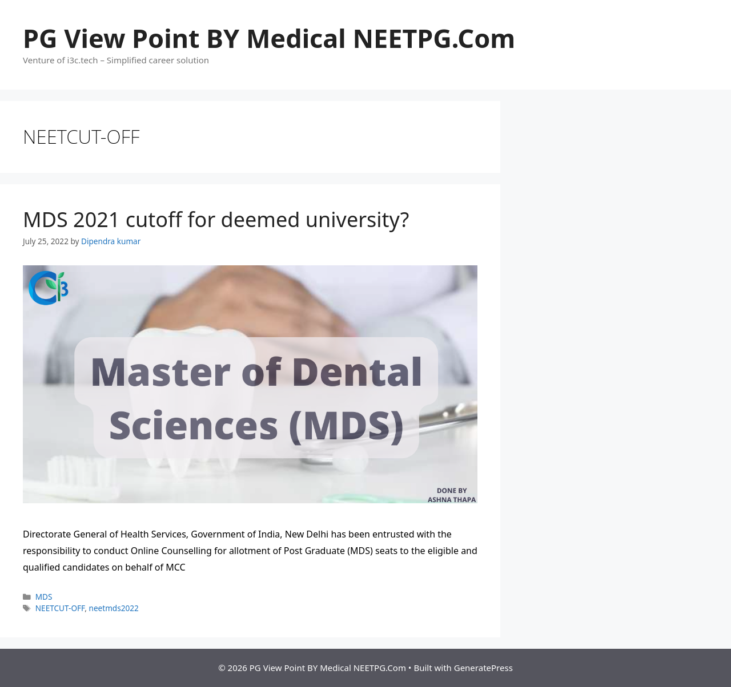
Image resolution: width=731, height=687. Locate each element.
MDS (44, 596)
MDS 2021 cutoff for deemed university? (216, 219)
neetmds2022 (114, 608)
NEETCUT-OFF (60, 608)
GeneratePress (483, 667)
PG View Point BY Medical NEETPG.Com (269, 38)
